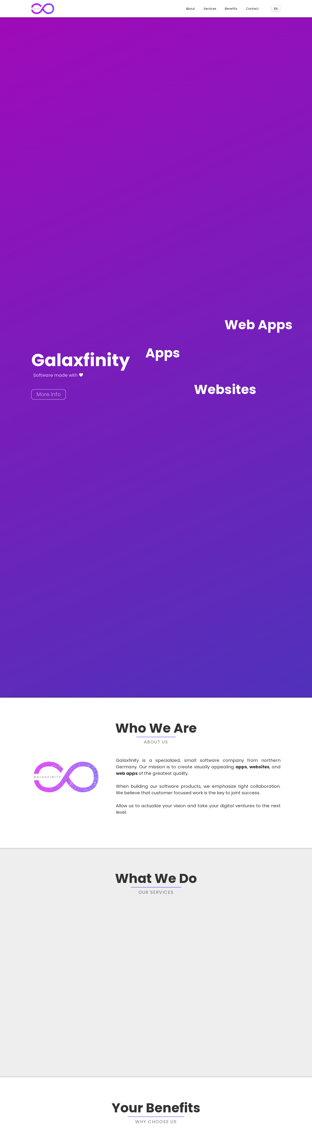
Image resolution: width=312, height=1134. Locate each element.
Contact (252, 8)
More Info (48, 394)
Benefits (231, 8)
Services (210, 8)
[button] (276, 8)
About (190, 8)
